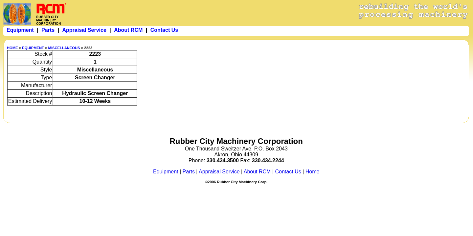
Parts (189, 171)
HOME (12, 48)
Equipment (165, 171)
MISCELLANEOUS (64, 48)
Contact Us (288, 171)
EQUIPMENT (33, 48)
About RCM (257, 171)
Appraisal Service (219, 171)
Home (312, 171)
